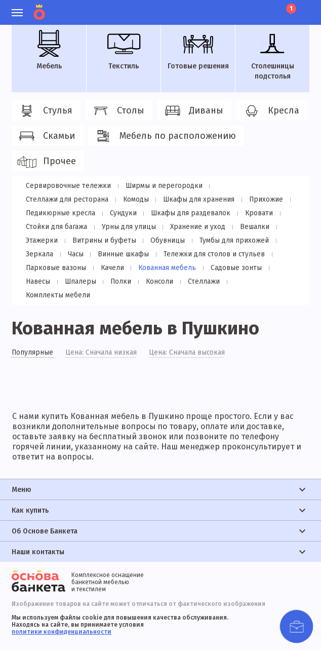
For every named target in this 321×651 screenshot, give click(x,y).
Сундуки (121, 213)
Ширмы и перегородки (161, 185)
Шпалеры (41, 281)
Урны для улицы (126, 226)
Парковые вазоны (55, 267)
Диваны (193, 111)
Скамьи (46, 136)
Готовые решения (198, 50)
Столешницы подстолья (272, 55)
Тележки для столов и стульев (209, 254)
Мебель (49, 50)
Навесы (281, 267)
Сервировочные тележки (67, 185)
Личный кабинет (235, 7)
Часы (73, 254)
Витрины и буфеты (102, 240)
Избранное (252, 7)
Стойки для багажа (56, 226)
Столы (117, 111)
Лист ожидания (269, 7)
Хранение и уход (194, 226)
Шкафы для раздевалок (187, 213)
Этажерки (41, 240)
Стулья (44, 111)
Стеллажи (160, 281)
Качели (110, 267)
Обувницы (164, 240)
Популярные (33, 339)
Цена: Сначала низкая (101, 339)
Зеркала (38, 254)
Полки (80, 281)
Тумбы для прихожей (229, 240)
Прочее (46, 162)
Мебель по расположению (164, 136)
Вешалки (250, 226)
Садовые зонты (231, 267)
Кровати (254, 213)
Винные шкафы (120, 254)
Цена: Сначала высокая (187, 339)
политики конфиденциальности (61, 618)
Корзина (290, 8)
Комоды (134, 199)
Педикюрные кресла (60, 213)
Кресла (270, 111)
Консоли (117, 281)
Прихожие (262, 199)
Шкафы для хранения (196, 199)
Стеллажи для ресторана (66, 199)
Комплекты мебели (221, 281)
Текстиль (123, 50)
